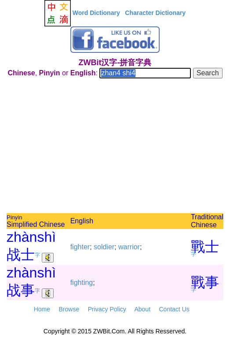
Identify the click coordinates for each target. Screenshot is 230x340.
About (142, 309)
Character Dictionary (155, 12)
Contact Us (174, 309)
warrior (129, 247)
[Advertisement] (115, 147)
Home (42, 309)
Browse (68, 309)
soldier (104, 247)
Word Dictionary (96, 12)
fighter (80, 247)
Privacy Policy (107, 309)
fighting (81, 282)
